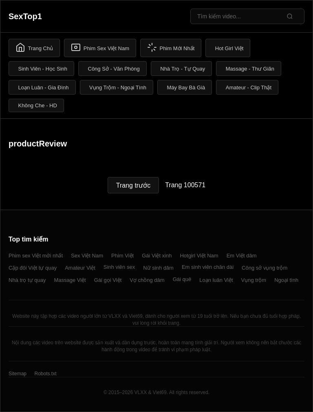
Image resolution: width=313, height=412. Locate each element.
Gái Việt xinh (157, 256)
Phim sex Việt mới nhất (36, 256)
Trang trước (133, 185)
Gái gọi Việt (108, 280)
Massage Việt (70, 280)
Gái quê (182, 279)
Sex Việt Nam (87, 256)
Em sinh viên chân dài (208, 267)
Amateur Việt (80, 268)
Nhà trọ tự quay (27, 280)
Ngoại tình (286, 280)
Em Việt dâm (242, 256)
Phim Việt (122, 256)
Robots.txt (45, 374)
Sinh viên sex (119, 267)
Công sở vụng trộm (264, 268)
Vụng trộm (254, 280)
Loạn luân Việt (216, 280)
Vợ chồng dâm (147, 280)
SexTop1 (25, 16)
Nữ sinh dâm (158, 268)
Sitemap (17, 374)
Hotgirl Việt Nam (199, 256)
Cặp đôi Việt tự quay (33, 268)
